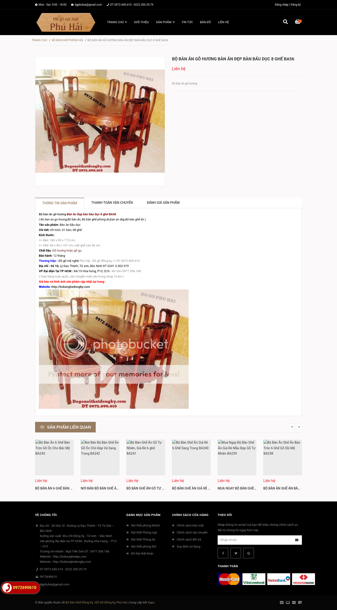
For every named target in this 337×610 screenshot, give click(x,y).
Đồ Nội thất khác (142, 553)
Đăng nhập (281, 4)
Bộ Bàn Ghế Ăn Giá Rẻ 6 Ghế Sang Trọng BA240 (210, 488)
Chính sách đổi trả (189, 539)
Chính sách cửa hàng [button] (190, 515)
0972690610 (48, 576)
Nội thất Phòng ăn (143, 539)
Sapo (151, 602)
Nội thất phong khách (145, 525)
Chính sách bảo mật (190, 525)
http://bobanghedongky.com (70, 287)
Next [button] (299, 427)
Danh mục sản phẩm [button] (143, 515)
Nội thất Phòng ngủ (144, 532)
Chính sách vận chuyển (192, 532)
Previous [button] (292, 427)
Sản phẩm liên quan (69, 427)
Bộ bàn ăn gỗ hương (52, 214)
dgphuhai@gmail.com (88, 4)
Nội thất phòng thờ (143, 546)
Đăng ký (296, 4)
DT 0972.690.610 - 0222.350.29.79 (131, 4)
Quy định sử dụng (188, 546)
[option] (54, 467)
